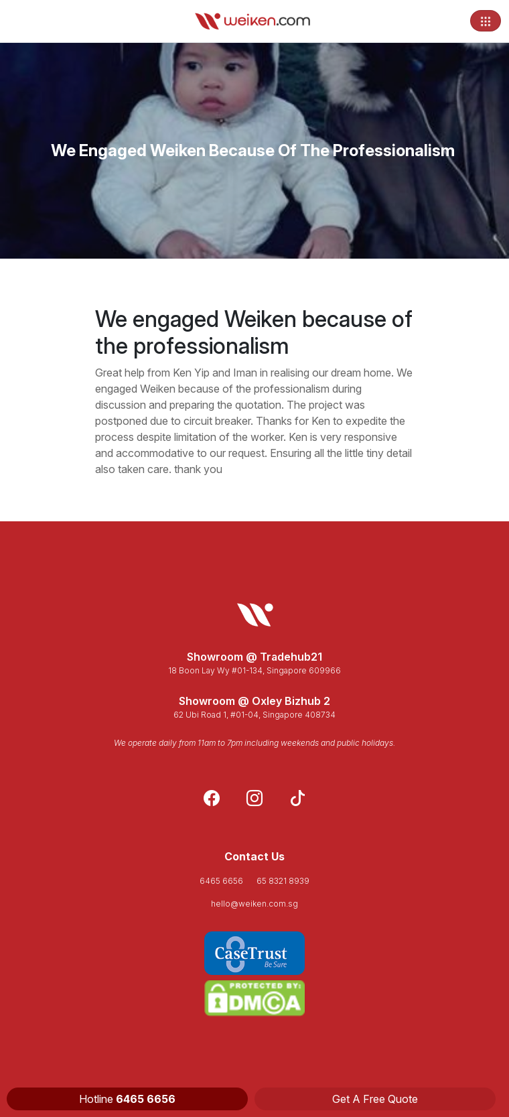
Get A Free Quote (375, 1099)
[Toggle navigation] (485, 20)
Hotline (127, 1099)
